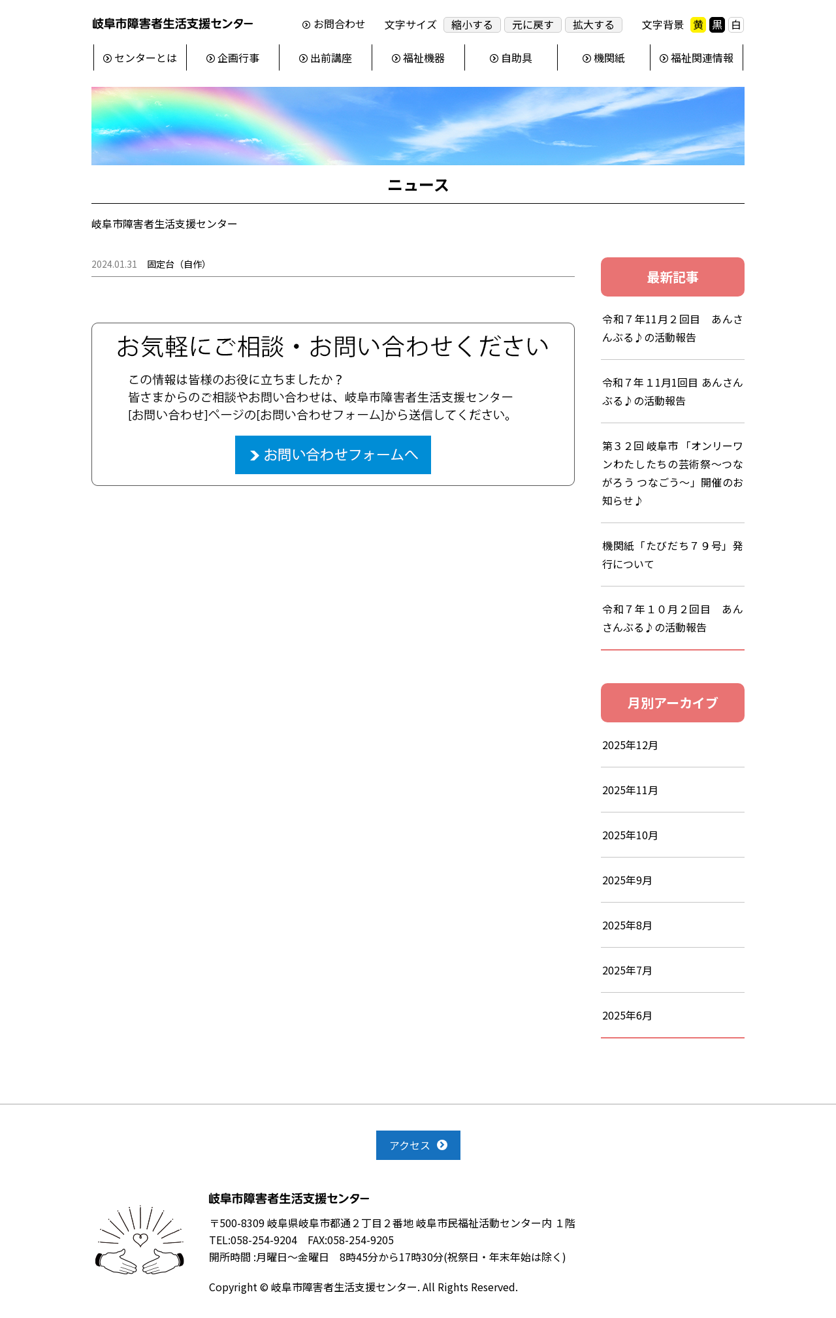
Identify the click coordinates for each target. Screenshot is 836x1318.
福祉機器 (424, 57)
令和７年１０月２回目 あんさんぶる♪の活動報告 (672, 618)
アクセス (409, 1145)
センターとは (145, 57)
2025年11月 (630, 789)
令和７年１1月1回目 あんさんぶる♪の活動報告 (672, 391)
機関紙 (609, 57)
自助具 (516, 57)
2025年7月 (627, 970)
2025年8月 (627, 925)
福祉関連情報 (702, 57)
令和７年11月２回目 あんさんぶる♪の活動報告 (672, 328)
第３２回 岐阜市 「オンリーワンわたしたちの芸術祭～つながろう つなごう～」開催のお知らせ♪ (672, 473)
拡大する (594, 24)
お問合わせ (340, 24)
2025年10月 (630, 835)
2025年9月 (627, 880)
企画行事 (238, 57)
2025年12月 (630, 744)
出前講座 (331, 57)
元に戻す (533, 24)
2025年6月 (627, 1015)
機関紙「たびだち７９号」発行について (672, 554)
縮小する (472, 24)
